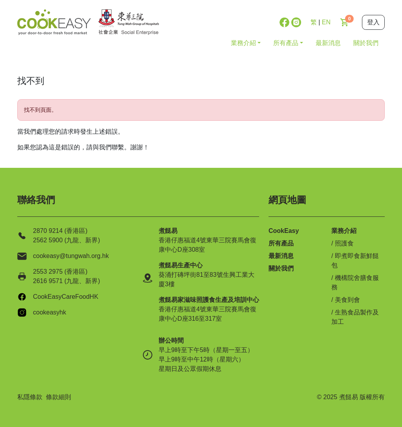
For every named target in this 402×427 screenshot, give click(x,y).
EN (326, 22)
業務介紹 (343, 230)
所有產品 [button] (285, 43)
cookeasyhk (49, 312)
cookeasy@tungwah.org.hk (71, 256)
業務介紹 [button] (243, 43)
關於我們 (365, 43)
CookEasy (284, 230)
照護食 (344, 243)
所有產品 (281, 243)
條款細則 (58, 397)
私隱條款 (29, 397)
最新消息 (328, 43)
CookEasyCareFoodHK (65, 296)
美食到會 (347, 299)
